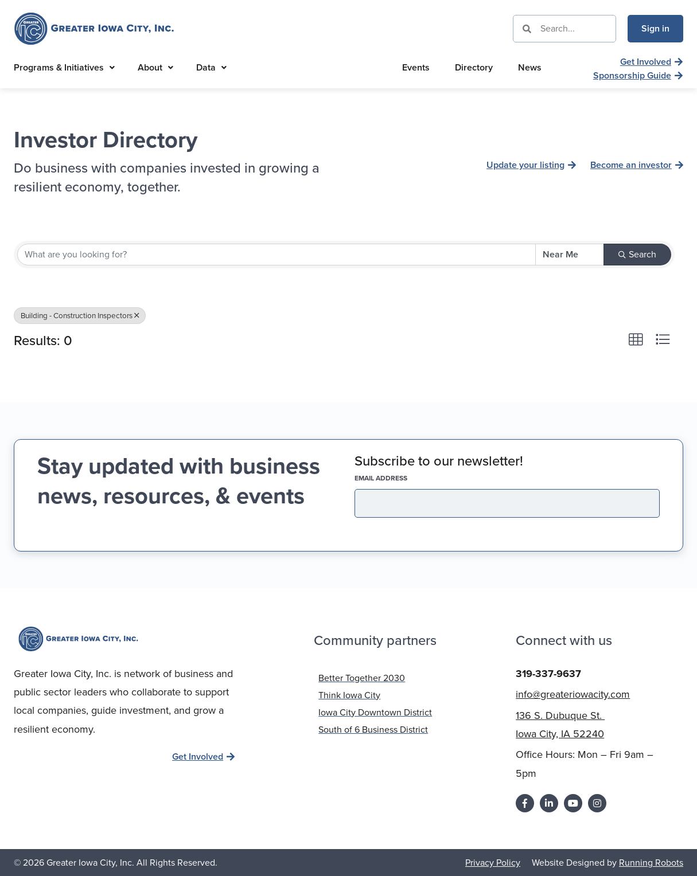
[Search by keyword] (276, 254)
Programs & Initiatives (64, 67)
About (155, 67)
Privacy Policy (492, 861)
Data (211, 67)
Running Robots (651, 861)
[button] (636, 339)
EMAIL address (401, 478)
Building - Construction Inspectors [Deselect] (80, 315)
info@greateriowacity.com (573, 693)
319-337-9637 (548, 672)
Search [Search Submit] (637, 254)
